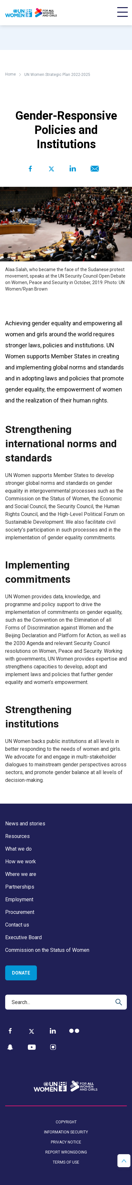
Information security (66, 1132)
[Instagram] (53, 1047)
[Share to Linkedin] (73, 168)
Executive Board (23, 937)
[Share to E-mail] (94, 168)
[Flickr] (74, 1031)
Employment (19, 899)
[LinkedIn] (53, 1031)
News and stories (25, 823)
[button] (123, 1160)
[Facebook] (10, 1031)
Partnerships (19, 887)
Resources (17, 836)
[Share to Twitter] (51, 168)
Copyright (66, 1122)
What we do (18, 849)
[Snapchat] (10, 1047)
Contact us (17, 925)
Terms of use (66, 1162)
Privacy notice (66, 1142)
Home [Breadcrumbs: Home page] (10, 74)
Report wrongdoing (66, 1152)
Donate (21, 973)
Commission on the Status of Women (47, 950)
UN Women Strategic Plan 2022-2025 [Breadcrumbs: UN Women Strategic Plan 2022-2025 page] (57, 74)
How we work (20, 861)
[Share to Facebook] (30, 168)
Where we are (20, 874)
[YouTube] (32, 1047)
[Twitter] (32, 1031)
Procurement (19, 912)
